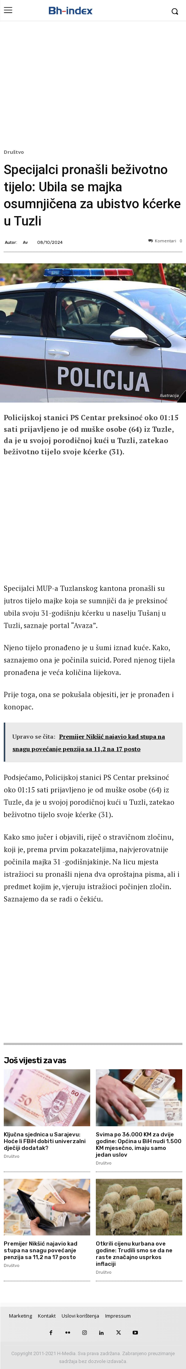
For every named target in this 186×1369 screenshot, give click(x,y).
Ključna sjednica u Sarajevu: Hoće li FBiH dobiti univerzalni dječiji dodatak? (45, 1141)
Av (25, 242)
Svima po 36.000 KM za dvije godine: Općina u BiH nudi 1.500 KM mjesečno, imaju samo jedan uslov (138, 1144)
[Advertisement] (93, 86)
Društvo (15, 152)
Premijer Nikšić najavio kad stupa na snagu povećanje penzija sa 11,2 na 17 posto (40, 1250)
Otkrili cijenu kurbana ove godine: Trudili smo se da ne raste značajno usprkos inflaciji (134, 1253)
